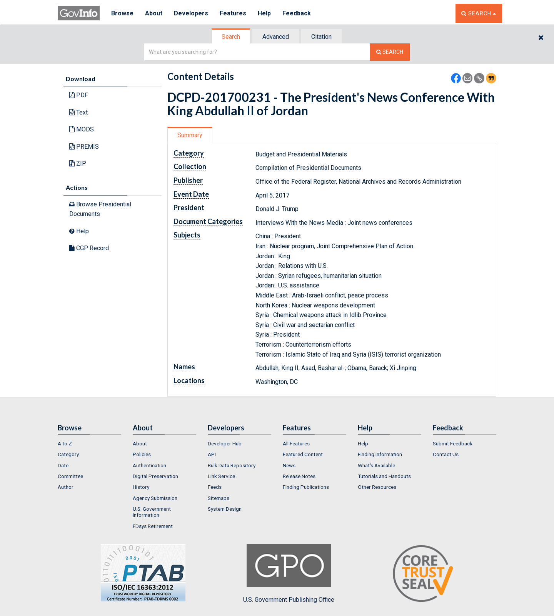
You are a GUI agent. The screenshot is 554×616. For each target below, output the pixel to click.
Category (68, 454)
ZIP (77, 163)
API (212, 454)
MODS (81, 129)
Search (231, 36)
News (289, 465)
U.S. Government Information (152, 512)
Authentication (149, 465)
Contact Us (446, 454)
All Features (296, 443)
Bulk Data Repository (231, 465)
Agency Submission (155, 498)
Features (233, 13)
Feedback (296, 13)
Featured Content (303, 454)
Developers (191, 13)
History (141, 487)
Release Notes (299, 476)
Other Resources (377, 487)
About (153, 13)
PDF (78, 95)
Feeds (215, 487)
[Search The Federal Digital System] (390, 52)
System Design (225, 509)
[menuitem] (89, 443)
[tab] (231, 36)
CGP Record (89, 248)
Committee (70, 476)
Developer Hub (225, 443)
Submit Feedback (452, 443)
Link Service (221, 476)
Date (63, 465)
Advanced (275, 36)
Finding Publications (306, 487)
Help (264, 13)
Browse (122, 13)
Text (78, 112)
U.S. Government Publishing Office (288, 573)
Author (65, 487)
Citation (321, 36)
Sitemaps (218, 498)
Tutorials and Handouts (384, 476)
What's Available (376, 465)
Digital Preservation (155, 476)
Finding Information (380, 454)
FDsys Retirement (153, 526)
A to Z (65, 443)
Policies (142, 454)
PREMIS (84, 146)
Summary (189, 135)
